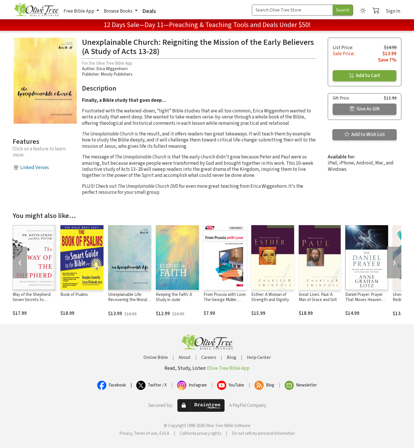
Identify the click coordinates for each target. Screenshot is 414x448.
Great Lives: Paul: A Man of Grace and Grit (318, 297)
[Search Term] (292, 10)
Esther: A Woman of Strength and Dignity (270, 297)
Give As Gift (365, 109)
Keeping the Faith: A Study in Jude (174, 297)
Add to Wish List (364, 134)
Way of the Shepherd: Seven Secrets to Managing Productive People (32, 303)
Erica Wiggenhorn (112, 69)
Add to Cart (364, 75)
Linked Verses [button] (34, 167)
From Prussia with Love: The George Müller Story (225, 300)
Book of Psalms (74, 295)
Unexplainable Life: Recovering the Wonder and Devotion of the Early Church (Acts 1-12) (129, 303)
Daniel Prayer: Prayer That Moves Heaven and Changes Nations (364, 300)
